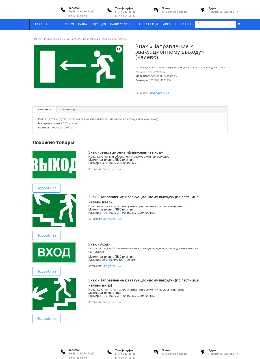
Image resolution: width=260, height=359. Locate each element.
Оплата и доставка (155, 24)
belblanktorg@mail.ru (174, 12)
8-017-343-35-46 (125, 12)
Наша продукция (92, 24)
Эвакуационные (53, 38)
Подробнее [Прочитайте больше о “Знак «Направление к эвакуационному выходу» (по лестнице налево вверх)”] (46, 235)
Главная (67, 24)
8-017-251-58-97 (125, 16)
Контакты (183, 24)
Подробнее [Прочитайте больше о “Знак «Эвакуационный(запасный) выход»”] (46, 188)
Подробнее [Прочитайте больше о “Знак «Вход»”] (46, 271)
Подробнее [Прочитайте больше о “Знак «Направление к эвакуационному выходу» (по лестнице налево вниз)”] (46, 318)
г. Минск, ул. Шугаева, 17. (223, 12)
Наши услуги (121, 24)
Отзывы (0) (69, 109)
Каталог (41, 24)
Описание (44, 109)
